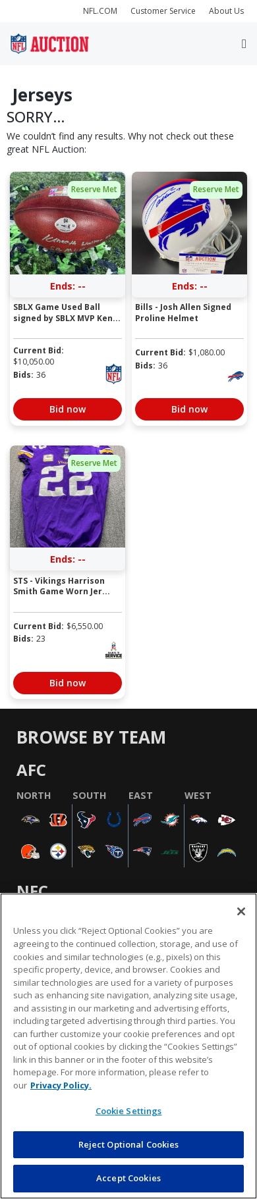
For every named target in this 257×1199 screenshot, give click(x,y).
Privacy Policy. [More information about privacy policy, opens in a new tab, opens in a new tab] (61, 1085)
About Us (226, 10)
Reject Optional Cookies (128, 1144)
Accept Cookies (128, 1178)
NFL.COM (100, 10)
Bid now (67, 409)
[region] (128, 1046)
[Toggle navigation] (244, 43)
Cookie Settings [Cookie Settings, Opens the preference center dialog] (129, 1111)
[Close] (241, 911)
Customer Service (163, 10)
